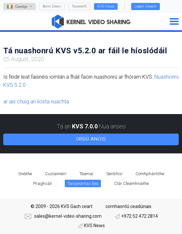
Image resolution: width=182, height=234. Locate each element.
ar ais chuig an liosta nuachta (36, 101)
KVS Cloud (105, 6)
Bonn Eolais (52, 6)
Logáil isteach (145, 6)
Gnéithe (25, 173)
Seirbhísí (114, 173)
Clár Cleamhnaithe (131, 183)
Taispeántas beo (82, 183)
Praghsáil (42, 183)
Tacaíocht (79, 6)
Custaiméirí (55, 173)
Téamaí (86, 173)
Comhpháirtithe (149, 173)
